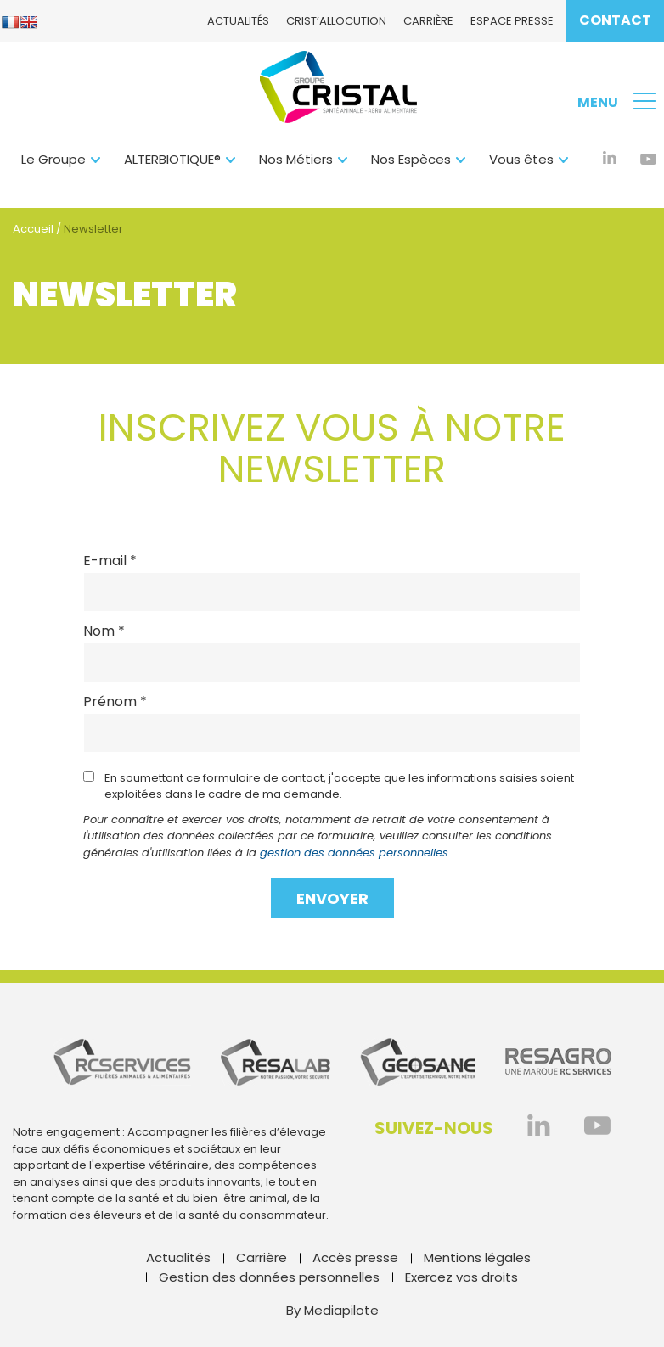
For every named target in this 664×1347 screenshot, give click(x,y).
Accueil (33, 229)
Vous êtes (521, 159)
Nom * (104, 631)
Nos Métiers (296, 159)
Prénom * (115, 702)
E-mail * (110, 561)
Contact (615, 20)
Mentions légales (477, 1257)
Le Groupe (53, 159)
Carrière (428, 21)
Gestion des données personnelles (269, 1277)
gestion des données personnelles (354, 853)
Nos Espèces (411, 159)
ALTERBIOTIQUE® (172, 159)
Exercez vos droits (461, 1277)
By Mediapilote (332, 1310)
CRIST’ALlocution (336, 21)
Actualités (238, 21)
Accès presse (355, 1257)
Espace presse (512, 21)
